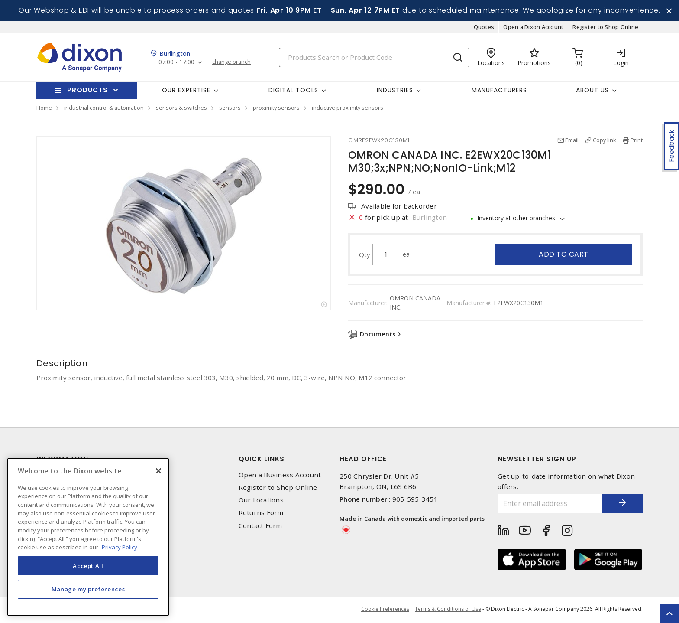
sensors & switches (181, 108)
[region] (88, 537)
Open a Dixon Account (533, 28)
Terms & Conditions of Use (448, 609)
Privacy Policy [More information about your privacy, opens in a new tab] (119, 547)
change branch (232, 62)
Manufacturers (499, 90)
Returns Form (261, 513)
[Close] (158, 470)
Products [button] (87, 90)
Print (636, 141)
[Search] (374, 58)
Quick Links (262, 459)
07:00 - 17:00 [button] (177, 63)
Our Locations (261, 501)
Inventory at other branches (517, 219)
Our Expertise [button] (186, 90)
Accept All (88, 566)
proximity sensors (276, 108)
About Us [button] (592, 90)
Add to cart (563, 255)
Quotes (484, 28)
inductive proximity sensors (347, 108)
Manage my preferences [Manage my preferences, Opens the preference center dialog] (88, 589)
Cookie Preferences (384, 610)
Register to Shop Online (605, 28)
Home (44, 108)
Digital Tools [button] (293, 90)
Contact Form (260, 526)
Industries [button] (395, 90)
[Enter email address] (549, 504)
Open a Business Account (280, 475)
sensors (230, 108)
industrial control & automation (104, 108)
